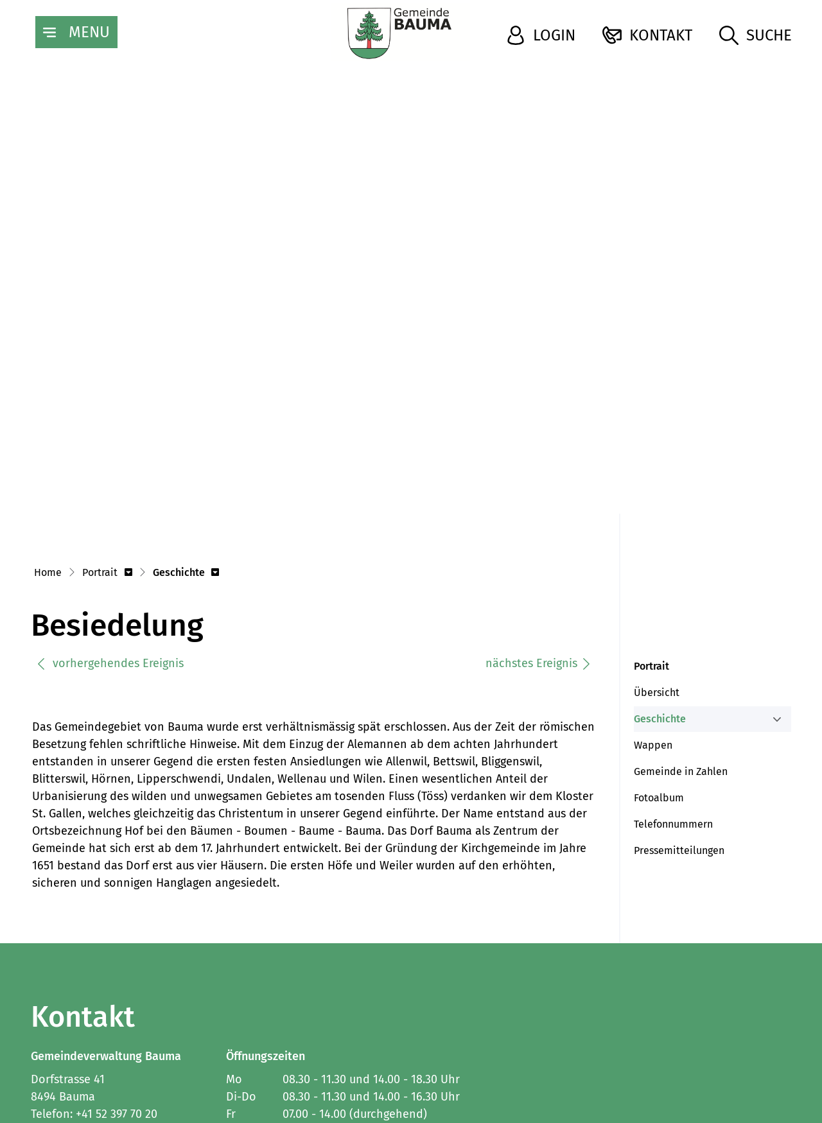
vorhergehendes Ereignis (109, 492)
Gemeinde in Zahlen (681, 600)
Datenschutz (132, 1048)
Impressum (57, 1048)
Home (48, 401)
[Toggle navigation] (76, 32)
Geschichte (664, 551)
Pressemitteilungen (679, 679)
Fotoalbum (659, 626)
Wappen (653, 574)
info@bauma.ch (73, 960)
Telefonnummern (673, 653)
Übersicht (656, 521)
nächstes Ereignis (538, 492)
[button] (107, 402)
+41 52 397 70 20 (116, 943)
